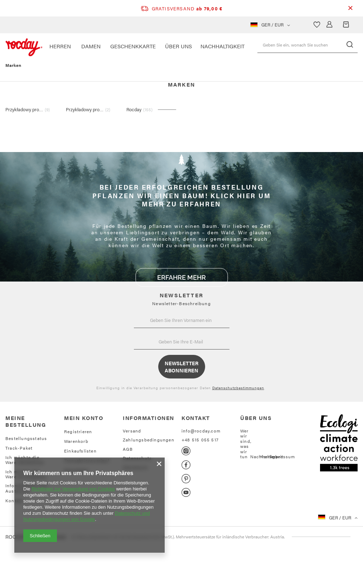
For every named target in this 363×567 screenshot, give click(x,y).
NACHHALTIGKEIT (222, 46)
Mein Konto (83, 417)
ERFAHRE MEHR (181, 277)
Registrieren (78, 431)
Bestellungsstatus (26, 438)
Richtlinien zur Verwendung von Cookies (73, 489)
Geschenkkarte (133, 46)
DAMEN (91, 46)
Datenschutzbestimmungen (238, 387)
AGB (128, 448)
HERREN (60, 46)
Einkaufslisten (80, 450)
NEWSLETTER (181, 295)
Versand (132, 430)
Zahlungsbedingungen (148, 439)
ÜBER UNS (178, 46)
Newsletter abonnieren (181, 367)
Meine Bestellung (25, 421)
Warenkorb (76, 441)
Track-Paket (19, 447)
